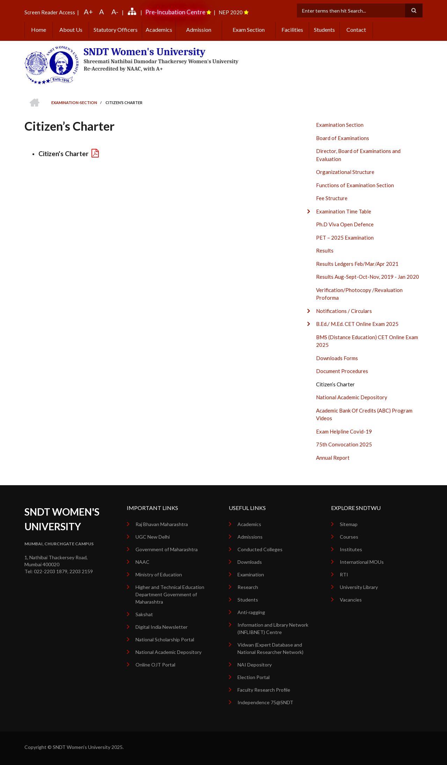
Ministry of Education (158, 574)
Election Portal (253, 677)
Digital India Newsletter (161, 627)
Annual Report (333, 457)
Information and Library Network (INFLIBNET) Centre (272, 628)
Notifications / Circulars (344, 311)
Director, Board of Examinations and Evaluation (358, 155)
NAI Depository (254, 665)
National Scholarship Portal (164, 639)
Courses (349, 537)
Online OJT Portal (155, 665)
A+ (88, 11)
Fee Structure (331, 198)
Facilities (292, 29)
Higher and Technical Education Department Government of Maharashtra (169, 594)
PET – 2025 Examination (345, 237)
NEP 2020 (231, 12)
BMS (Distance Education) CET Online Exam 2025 (367, 341)
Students (324, 29)
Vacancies (351, 600)
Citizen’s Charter (335, 384)
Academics (159, 29)
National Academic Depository (351, 397)
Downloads (249, 562)
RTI (344, 574)
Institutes (351, 549)
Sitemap (349, 524)
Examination (250, 574)
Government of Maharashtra (166, 549)
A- (114, 11)
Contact (356, 29)
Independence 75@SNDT (265, 702)
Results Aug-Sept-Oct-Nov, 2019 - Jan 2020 (367, 277)
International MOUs (362, 562)
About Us (70, 29)
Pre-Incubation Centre (175, 12)
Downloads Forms (337, 358)
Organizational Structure (345, 172)
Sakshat (144, 614)
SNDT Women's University (144, 52)
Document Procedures (342, 371)
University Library (359, 587)
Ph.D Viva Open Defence (345, 224)
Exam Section (249, 29)
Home (38, 29)
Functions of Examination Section (355, 185)
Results (325, 250)
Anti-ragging (251, 612)
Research (247, 587)
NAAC (142, 562)
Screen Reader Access (49, 12)
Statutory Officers (116, 29)
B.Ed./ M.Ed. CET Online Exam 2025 (357, 324)
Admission (198, 29)
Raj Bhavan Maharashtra (161, 524)
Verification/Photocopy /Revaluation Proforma (359, 294)
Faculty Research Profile (263, 690)
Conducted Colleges (260, 549)
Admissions (250, 537)
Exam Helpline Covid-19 (344, 431)
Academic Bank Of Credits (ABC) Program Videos (364, 414)
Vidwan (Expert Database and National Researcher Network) (270, 648)
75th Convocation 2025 (344, 444)
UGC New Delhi (152, 537)
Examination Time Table (343, 211)
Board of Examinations (342, 138)
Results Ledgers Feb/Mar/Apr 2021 (357, 264)
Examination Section (340, 125)
